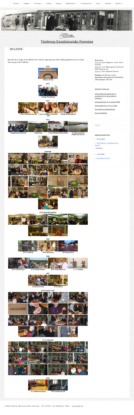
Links (98, 3)
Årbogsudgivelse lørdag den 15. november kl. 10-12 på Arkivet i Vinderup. (105, 96)
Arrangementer (86, 3)
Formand (98, 62)
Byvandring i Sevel (103, 158)
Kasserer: (98, 71)
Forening (37, 3)
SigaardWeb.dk (77, 406)
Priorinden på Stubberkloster (105, 109)
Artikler (49, 3)
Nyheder (108, 3)
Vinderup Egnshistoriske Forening (67, 41)
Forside (16, 3)
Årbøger (26, 3)
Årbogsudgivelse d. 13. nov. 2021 (106, 106)
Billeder (118, 3)
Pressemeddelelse (101, 113)
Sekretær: (98, 67)
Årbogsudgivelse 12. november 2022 (107, 102)
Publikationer (71, 3)
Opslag (58, 3)
